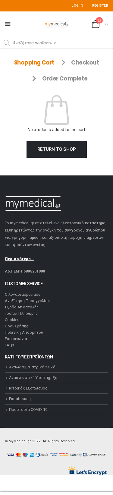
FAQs (9, 345)
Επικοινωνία (16, 338)
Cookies (12, 319)
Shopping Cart (34, 62)
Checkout (85, 62)
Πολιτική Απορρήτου (24, 332)
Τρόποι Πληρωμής (21, 313)
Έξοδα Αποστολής (22, 307)
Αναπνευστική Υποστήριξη (33, 377)
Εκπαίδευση (20, 398)
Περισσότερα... (19, 259)
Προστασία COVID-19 (28, 409)
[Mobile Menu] (9, 24)
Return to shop (56, 149)
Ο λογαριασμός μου (22, 294)
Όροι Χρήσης (16, 326)
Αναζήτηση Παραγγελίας (27, 300)
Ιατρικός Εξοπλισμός (28, 388)
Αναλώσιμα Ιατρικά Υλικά (32, 367)
